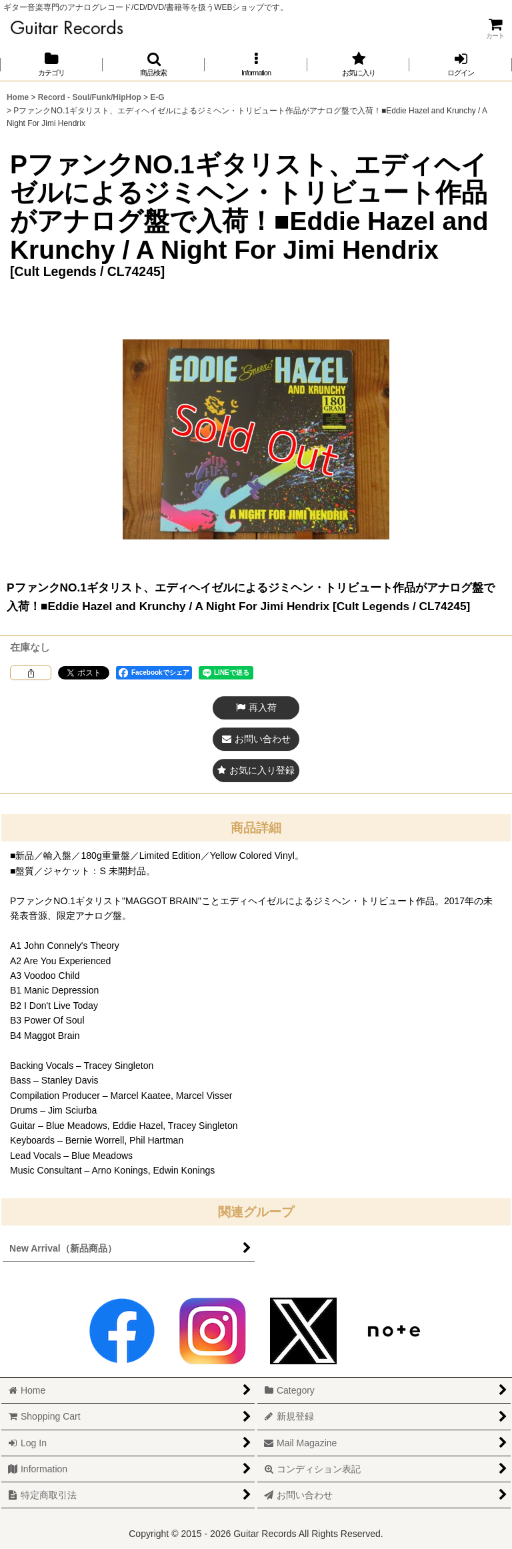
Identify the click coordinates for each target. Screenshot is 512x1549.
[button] (154, 64)
